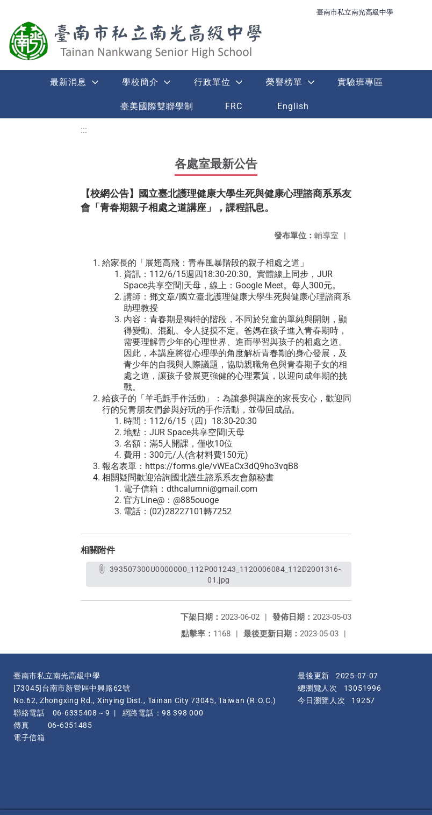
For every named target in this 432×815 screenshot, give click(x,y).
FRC (233, 106)
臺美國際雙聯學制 (156, 106)
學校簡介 (140, 82)
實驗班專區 (360, 82)
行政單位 (212, 82)
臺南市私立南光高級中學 (354, 12)
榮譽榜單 (284, 82)
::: (84, 130)
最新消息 (68, 82)
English (293, 106)
